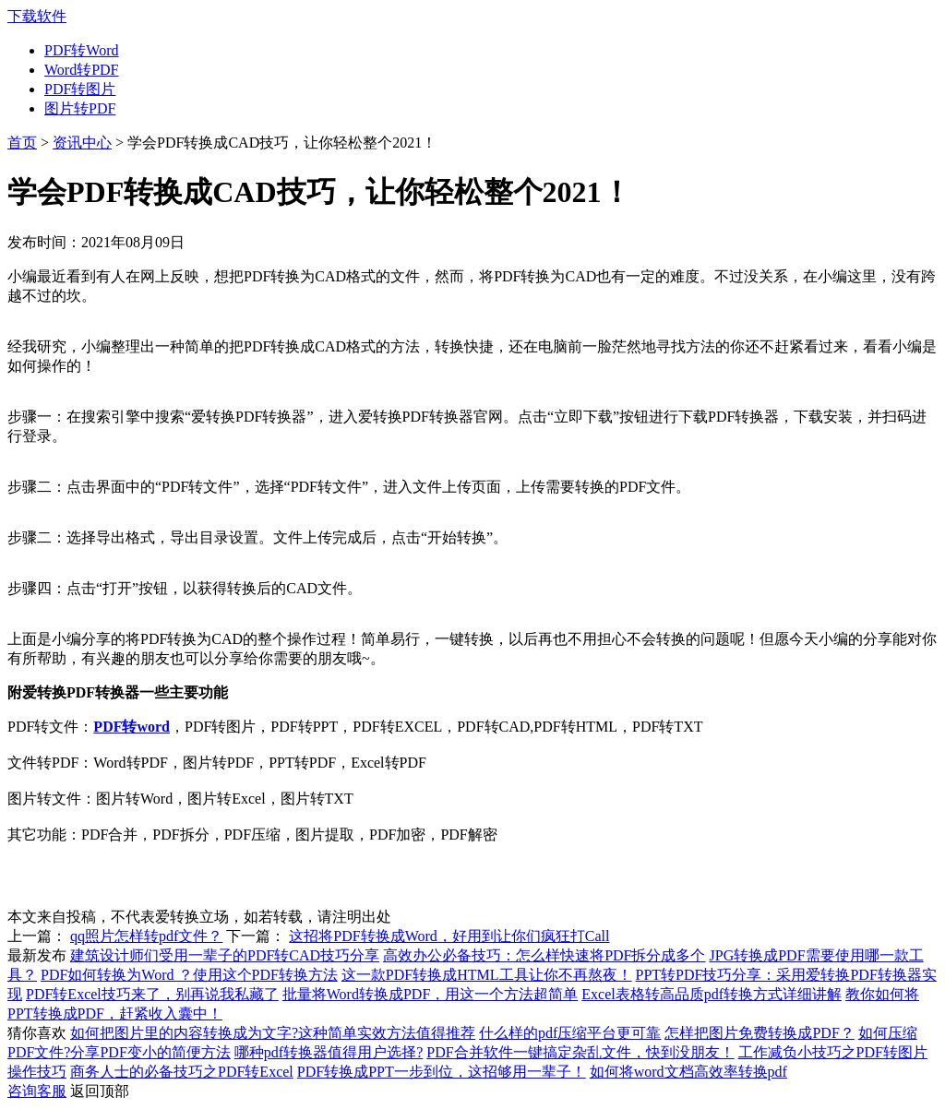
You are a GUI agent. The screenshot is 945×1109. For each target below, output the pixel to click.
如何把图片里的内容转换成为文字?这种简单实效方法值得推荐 (272, 1033)
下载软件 (36, 16)
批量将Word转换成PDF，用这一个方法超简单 (430, 994)
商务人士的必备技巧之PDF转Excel (181, 1071)
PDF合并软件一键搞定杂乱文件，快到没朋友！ (580, 1052)
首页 (22, 142)
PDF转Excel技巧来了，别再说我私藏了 (152, 994)
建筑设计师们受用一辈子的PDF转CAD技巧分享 (224, 955)
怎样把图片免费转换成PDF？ (759, 1033)
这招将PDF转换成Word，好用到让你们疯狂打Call (449, 936)
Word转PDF (81, 70)
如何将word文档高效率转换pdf (688, 1071)
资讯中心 (82, 142)
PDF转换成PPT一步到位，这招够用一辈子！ (441, 1071)
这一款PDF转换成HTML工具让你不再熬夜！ (486, 975)
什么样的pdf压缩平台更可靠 (570, 1033)
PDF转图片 (79, 89)
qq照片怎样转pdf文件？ (146, 936)
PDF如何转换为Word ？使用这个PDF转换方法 (189, 975)
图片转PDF (79, 108)
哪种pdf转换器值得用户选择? (328, 1052)
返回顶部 (99, 1091)
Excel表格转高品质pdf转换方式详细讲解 (711, 994)
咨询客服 (36, 1091)
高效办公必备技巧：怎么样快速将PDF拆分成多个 (544, 955)
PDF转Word (81, 50)
